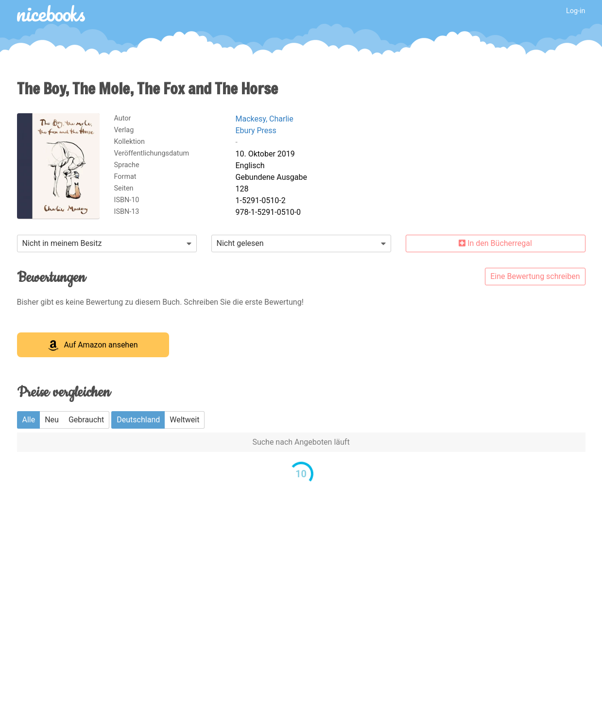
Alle (28, 419)
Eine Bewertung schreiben (535, 276)
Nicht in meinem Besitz (62, 243)
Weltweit (184, 419)
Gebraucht (86, 419)
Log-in (575, 11)
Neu (52, 419)
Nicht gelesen (240, 243)
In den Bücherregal (495, 243)
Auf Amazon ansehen (93, 345)
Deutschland (138, 419)
